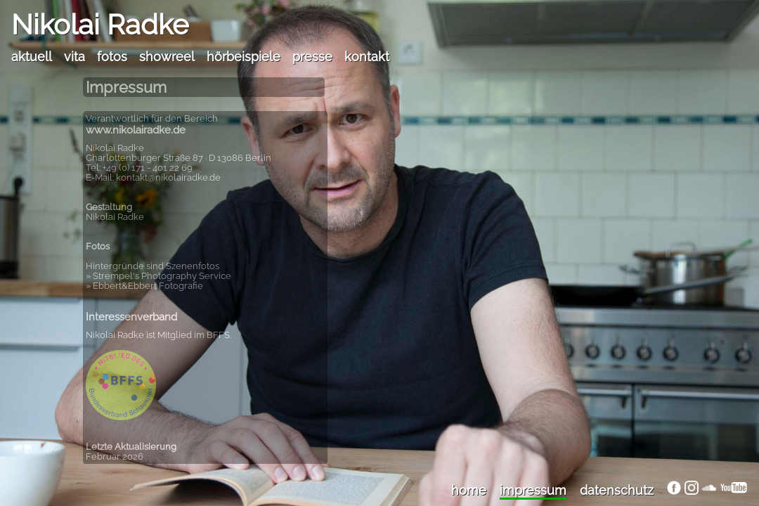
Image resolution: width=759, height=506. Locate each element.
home (468, 490)
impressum (533, 490)
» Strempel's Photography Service (158, 276)
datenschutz (617, 490)
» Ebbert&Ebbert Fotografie (144, 285)
